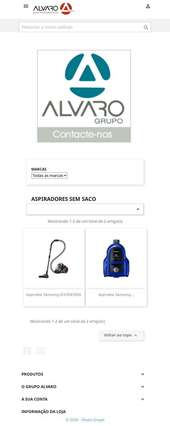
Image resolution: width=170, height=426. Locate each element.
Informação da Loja (43, 411)
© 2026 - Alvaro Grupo (85, 419)
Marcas (38, 169)
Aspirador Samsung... (116, 294)
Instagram (40, 351)
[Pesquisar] (85, 27)
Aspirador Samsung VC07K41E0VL (54, 294)
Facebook (27, 351)
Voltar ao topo (121, 336)
